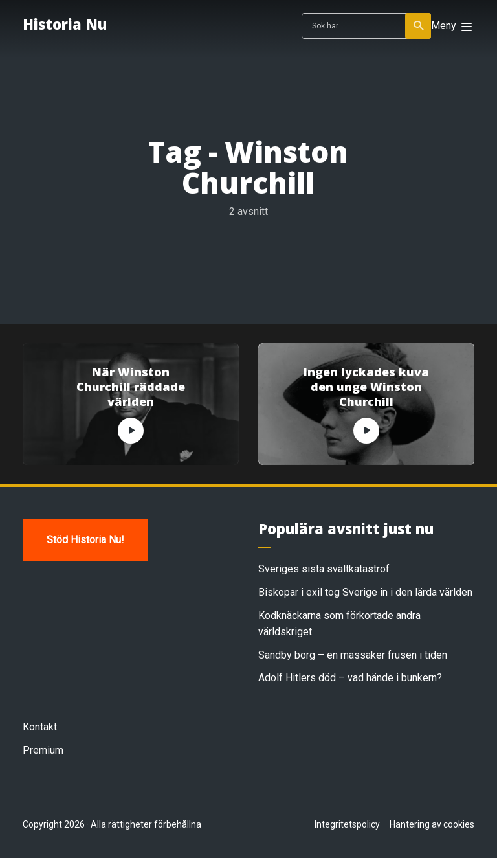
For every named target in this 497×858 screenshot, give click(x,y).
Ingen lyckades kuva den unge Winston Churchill (366, 387)
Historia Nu (65, 24)
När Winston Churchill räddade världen (130, 387)
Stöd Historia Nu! (85, 540)
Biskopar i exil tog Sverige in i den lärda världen (365, 592)
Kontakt (40, 727)
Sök (419, 26)
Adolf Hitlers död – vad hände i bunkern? (350, 678)
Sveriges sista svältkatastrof (324, 569)
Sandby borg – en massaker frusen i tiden (352, 655)
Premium (43, 750)
